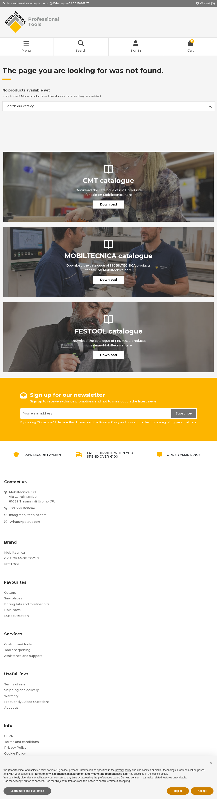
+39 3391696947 (78, 3)
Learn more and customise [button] (27, 790)
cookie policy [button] (159, 773)
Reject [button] (178, 790)
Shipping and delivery (21, 690)
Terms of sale (14, 684)
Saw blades (13, 598)
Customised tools (18, 644)
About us (11, 707)
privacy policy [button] (123, 770)
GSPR (8, 736)
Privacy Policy (15, 748)
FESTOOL (12, 564)
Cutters (10, 593)
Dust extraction (16, 616)
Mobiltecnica (14, 553)
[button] (211, 763)
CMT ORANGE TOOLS (21, 558)
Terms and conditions (21, 742)
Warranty (11, 696)
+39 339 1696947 (22, 508)
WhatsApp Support (24, 522)
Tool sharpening (17, 650)
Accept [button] (202, 790)
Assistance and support (23, 656)
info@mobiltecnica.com (28, 515)
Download (108, 204)
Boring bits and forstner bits (27, 604)
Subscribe (184, 413)
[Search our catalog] (210, 106)
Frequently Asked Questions (27, 702)
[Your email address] (95, 413)
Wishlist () (205, 3)
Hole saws (12, 610)
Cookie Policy (15, 753)
